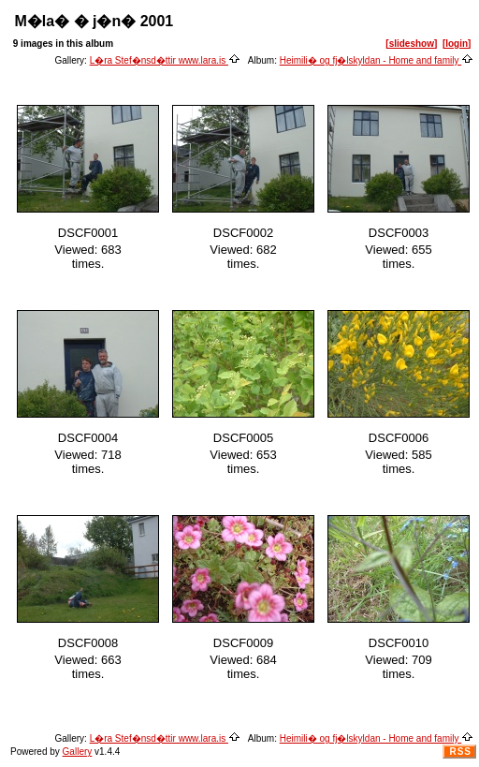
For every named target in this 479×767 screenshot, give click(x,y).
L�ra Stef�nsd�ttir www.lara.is (165, 60)
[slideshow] (411, 43)
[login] (457, 43)
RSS (460, 751)
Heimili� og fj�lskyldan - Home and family (377, 60)
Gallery (78, 751)
